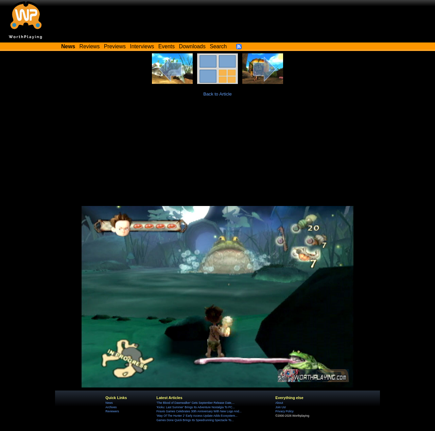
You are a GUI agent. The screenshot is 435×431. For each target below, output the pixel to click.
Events (166, 46)
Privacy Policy (284, 411)
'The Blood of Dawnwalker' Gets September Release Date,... (195, 402)
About (279, 402)
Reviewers (112, 411)
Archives (111, 407)
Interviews (142, 46)
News (108, 402)
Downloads (192, 46)
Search (218, 46)
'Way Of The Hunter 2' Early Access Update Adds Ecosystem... (196, 415)
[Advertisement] (217, 155)
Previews (115, 46)
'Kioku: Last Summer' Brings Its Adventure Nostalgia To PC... (195, 407)
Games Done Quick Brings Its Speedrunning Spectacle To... (194, 420)
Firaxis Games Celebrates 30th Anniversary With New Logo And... (198, 411)
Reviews (90, 46)
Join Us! (280, 407)
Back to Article (217, 94)
